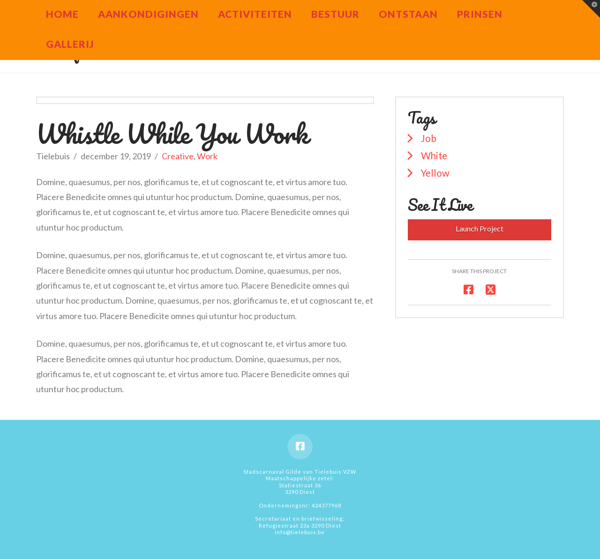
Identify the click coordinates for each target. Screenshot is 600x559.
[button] (591, 9)
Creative (178, 156)
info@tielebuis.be (300, 532)
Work (207, 156)
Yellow (435, 173)
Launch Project (479, 228)
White (434, 155)
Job (428, 138)
